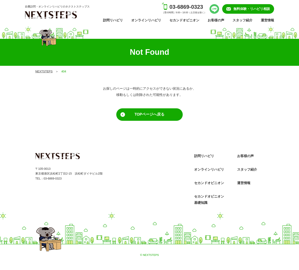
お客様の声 (216, 20)
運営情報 (267, 20)
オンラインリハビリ (146, 20)
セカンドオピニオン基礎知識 (209, 199)
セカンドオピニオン (184, 20)
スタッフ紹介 (242, 20)
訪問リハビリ (113, 20)
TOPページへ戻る (150, 114)
